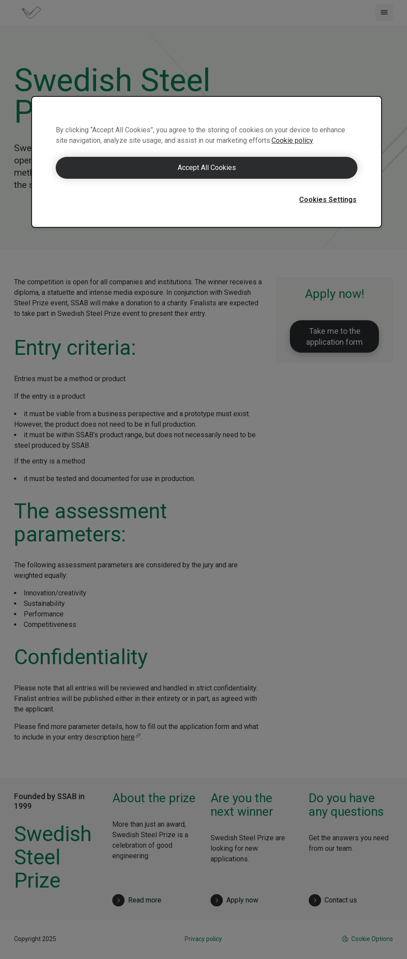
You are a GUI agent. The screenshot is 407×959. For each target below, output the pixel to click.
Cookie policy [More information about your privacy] (292, 140)
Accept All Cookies (207, 167)
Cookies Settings (328, 199)
